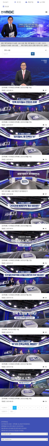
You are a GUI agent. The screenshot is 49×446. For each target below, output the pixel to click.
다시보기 (3, 39)
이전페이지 (4, 407)
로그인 (19, 2)
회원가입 (29, 2)
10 (45, 407)
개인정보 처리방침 (18, 430)
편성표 (6, 6)
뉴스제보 (41, 2)
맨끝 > (11, 411)
